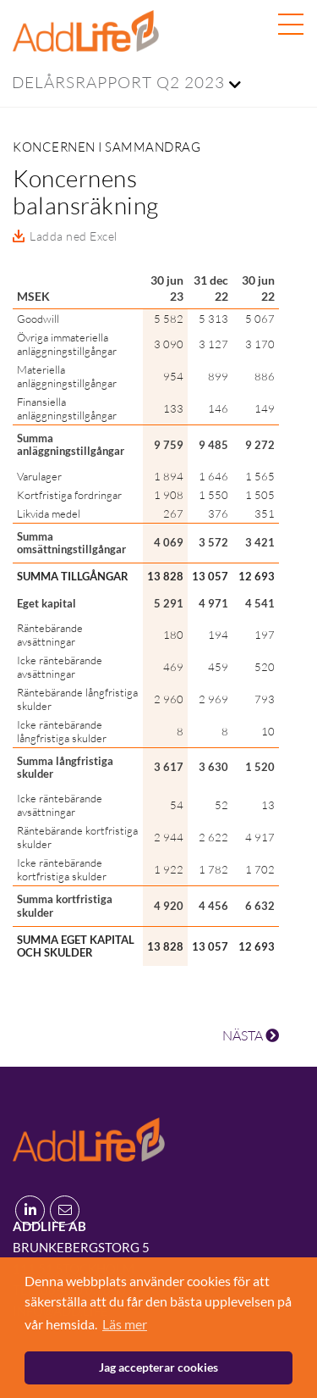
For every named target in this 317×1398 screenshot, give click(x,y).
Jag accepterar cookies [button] (158, 1367)
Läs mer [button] (124, 1324)
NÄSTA (250, 1035)
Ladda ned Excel (74, 236)
